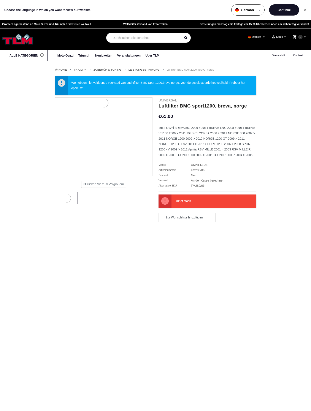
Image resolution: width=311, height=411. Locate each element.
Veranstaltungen (129, 55)
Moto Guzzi (65, 55)
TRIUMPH (80, 69)
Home (63, 69)
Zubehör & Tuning (107, 69)
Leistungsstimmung (143, 69)
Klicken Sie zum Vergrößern (104, 184)
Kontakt (298, 55)
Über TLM (152, 55)
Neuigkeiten (103, 55)
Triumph (84, 55)
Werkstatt (278, 55)
